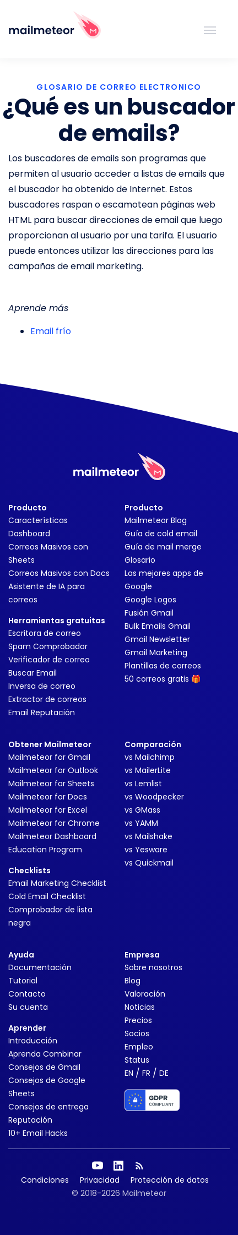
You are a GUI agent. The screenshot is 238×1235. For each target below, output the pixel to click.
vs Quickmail (149, 862)
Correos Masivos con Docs (59, 573)
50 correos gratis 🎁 (163, 678)
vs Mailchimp (150, 757)
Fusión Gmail (149, 612)
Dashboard (29, 533)
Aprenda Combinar (45, 1053)
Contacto (27, 993)
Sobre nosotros (153, 967)
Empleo (139, 1046)
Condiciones (45, 1179)
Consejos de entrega (48, 1106)
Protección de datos (170, 1179)
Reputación (30, 1119)
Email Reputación (41, 712)
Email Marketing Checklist (57, 883)
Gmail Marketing (156, 652)
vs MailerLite (148, 770)
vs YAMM (141, 823)
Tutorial (22, 980)
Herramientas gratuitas (56, 620)
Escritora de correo (44, 633)
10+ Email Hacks (38, 1133)
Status (137, 1059)
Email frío (50, 331)
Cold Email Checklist (47, 896)
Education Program (45, 849)
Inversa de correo (41, 686)
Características (38, 520)
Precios (138, 1020)
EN (129, 1073)
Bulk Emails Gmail (158, 626)
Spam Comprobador (48, 646)
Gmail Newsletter (157, 639)
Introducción (32, 1040)
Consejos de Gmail (44, 1067)
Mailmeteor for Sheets (51, 783)
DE (164, 1073)
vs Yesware (146, 849)
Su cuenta (28, 1007)
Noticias (140, 1007)
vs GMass (142, 809)
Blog (132, 980)
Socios (137, 1033)
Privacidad (100, 1179)
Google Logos (150, 599)
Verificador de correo (49, 659)
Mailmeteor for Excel (47, 809)
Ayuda (21, 954)
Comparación (153, 744)
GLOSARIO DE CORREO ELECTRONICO (118, 87)
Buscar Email (32, 672)
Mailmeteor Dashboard (52, 836)
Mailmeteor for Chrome (54, 823)
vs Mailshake (148, 836)
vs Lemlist (143, 783)
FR (146, 1073)
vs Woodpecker (154, 796)
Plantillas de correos (163, 665)
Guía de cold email (161, 533)
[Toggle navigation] (210, 29)
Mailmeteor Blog (156, 520)
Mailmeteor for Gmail (49, 757)
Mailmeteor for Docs (47, 796)
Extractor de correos (47, 699)
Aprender (27, 1027)
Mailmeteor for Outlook (53, 770)
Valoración (145, 993)
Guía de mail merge (163, 546)
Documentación (40, 967)
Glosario (140, 559)
